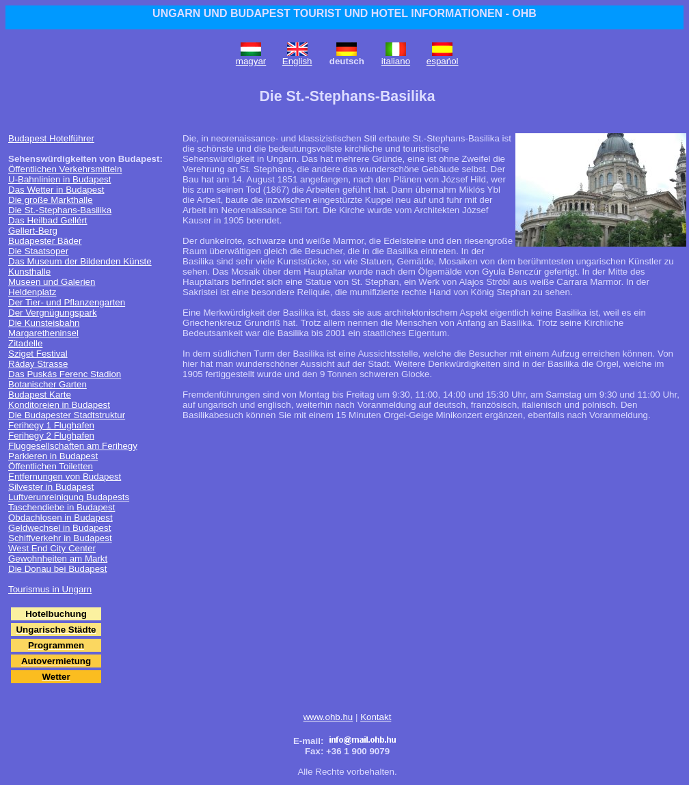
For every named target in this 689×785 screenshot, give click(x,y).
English (297, 61)
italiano (395, 61)
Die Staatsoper (38, 251)
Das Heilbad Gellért (47, 220)
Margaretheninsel (43, 333)
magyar (251, 61)
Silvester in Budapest (51, 487)
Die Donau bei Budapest (57, 569)
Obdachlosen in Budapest (60, 517)
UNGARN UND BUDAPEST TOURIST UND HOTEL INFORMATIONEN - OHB (344, 13)
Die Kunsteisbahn (43, 323)
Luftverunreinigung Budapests (68, 497)
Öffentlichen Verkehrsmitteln (65, 169)
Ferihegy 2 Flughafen (51, 435)
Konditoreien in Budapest (59, 405)
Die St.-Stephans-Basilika (59, 210)
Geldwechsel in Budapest (59, 528)
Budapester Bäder (44, 241)
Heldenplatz (32, 292)
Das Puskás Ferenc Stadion (64, 374)
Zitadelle (25, 343)
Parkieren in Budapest (53, 456)
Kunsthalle (29, 271)
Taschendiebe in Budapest (61, 507)
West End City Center (52, 548)
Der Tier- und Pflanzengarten (66, 302)
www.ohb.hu (328, 717)
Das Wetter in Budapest (56, 189)
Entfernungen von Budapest (64, 476)
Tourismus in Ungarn (50, 589)
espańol (443, 61)
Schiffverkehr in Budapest (60, 538)
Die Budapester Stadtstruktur (66, 415)
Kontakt (375, 717)
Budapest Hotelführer (51, 138)
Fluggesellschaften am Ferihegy (72, 446)
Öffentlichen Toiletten (50, 466)
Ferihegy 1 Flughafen (51, 425)
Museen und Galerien (51, 282)
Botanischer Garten (47, 384)
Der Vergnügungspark (52, 312)
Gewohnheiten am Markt (57, 558)
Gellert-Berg (32, 230)
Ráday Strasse (38, 364)
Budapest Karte (39, 394)
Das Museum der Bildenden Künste (80, 261)
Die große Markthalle (50, 200)
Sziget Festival (38, 353)
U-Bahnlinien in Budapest (59, 179)
